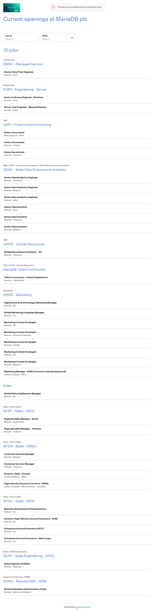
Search (9, 36)
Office (45, 36)
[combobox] (42, 39)
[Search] (20, 39)
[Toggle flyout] (72, 38)
